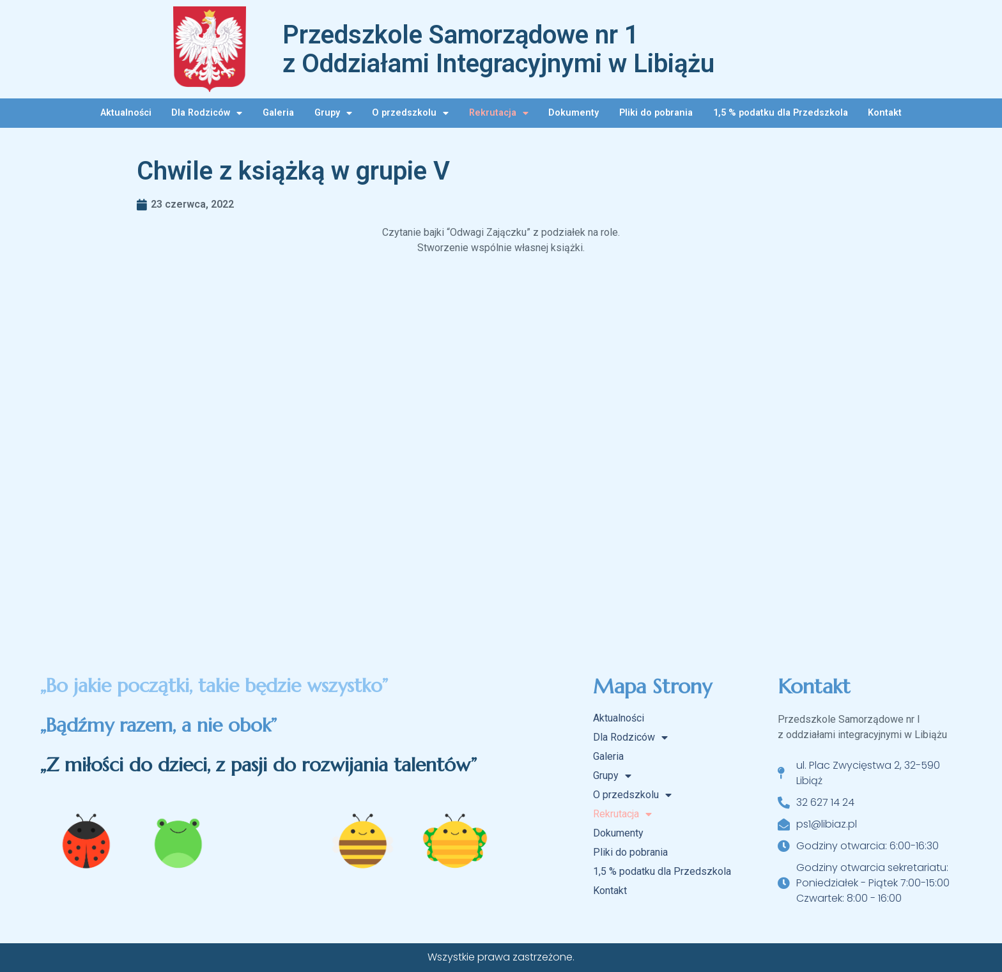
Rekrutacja (498, 113)
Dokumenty (573, 112)
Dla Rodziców (206, 113)
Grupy (333, 113)
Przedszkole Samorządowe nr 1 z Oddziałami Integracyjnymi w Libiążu (498, 49)
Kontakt (885, 112)
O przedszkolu (410, 113)
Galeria (278, 112)
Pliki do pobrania (656, 112)
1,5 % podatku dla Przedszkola (780, 112)
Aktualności (125, 112)
